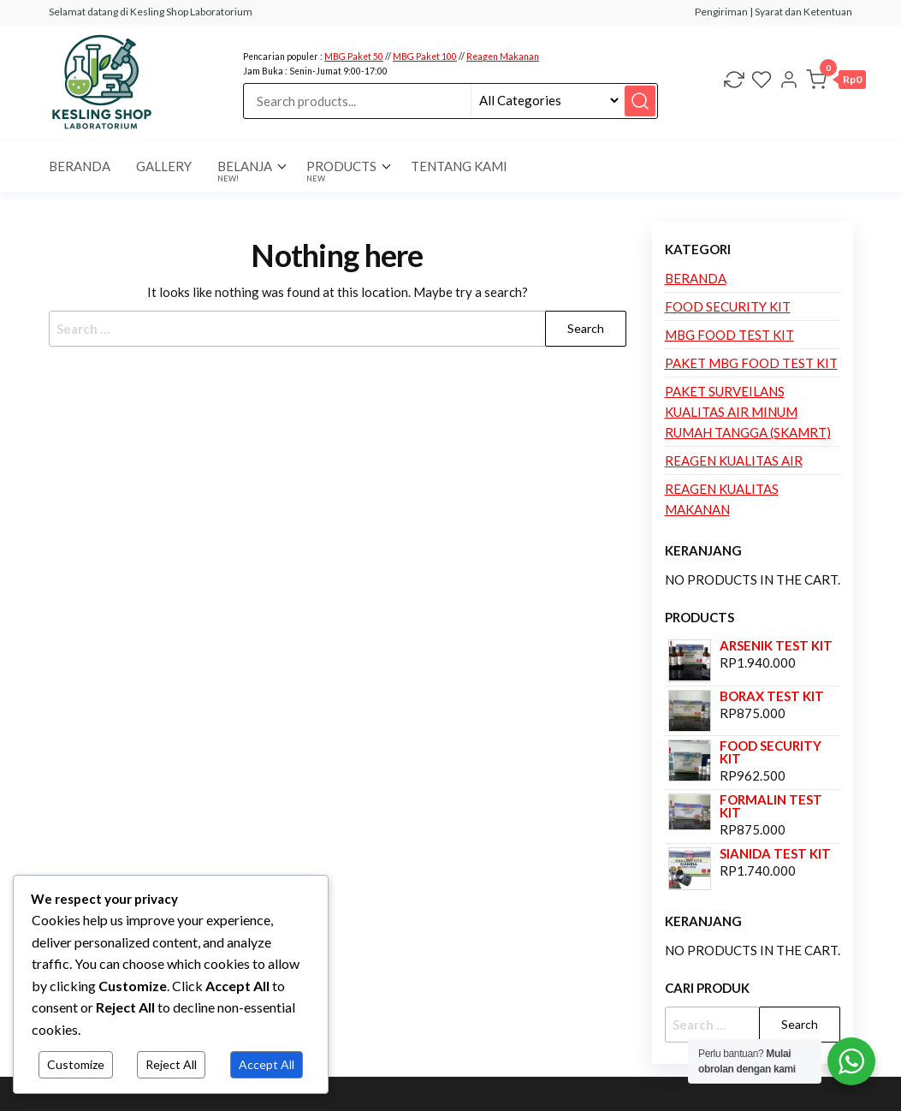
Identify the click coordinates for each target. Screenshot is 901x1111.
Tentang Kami (459, 166)
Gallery (164, 166)
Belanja (244, 170)
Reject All (171, 1064)
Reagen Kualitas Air (734, 460)
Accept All (266, 1064)
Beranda (695, 278)
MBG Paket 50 (353, 56)
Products (341, 170)
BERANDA (79, 166)
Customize (75, 1064)
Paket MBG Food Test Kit (751, 363)
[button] (836, 82)
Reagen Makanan (502, 56)
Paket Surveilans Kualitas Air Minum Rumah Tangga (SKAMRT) (748, 411)
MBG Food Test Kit (729, 334)
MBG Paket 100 (425, 56)
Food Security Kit (728, 306)
